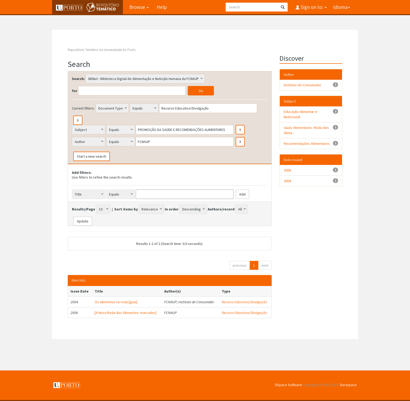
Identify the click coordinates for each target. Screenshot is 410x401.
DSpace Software (288, 384)
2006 (287, 170)
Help (162, 7)
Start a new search (91, 156)
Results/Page (83, 209)
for (74, 90)
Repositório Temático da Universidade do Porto (102, 50)
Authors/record (221, 209)
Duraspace (348, 384)
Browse (139, 7)
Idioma (341, 7)
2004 (287, 181)
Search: (78, 78)
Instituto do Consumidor (302, 85)
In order (172, 209)
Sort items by (126, 209)
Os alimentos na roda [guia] (116, 302)
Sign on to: (313, 7)
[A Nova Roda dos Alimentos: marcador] (125, 312)
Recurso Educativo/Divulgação (244, 302)
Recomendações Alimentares (307, 143)
